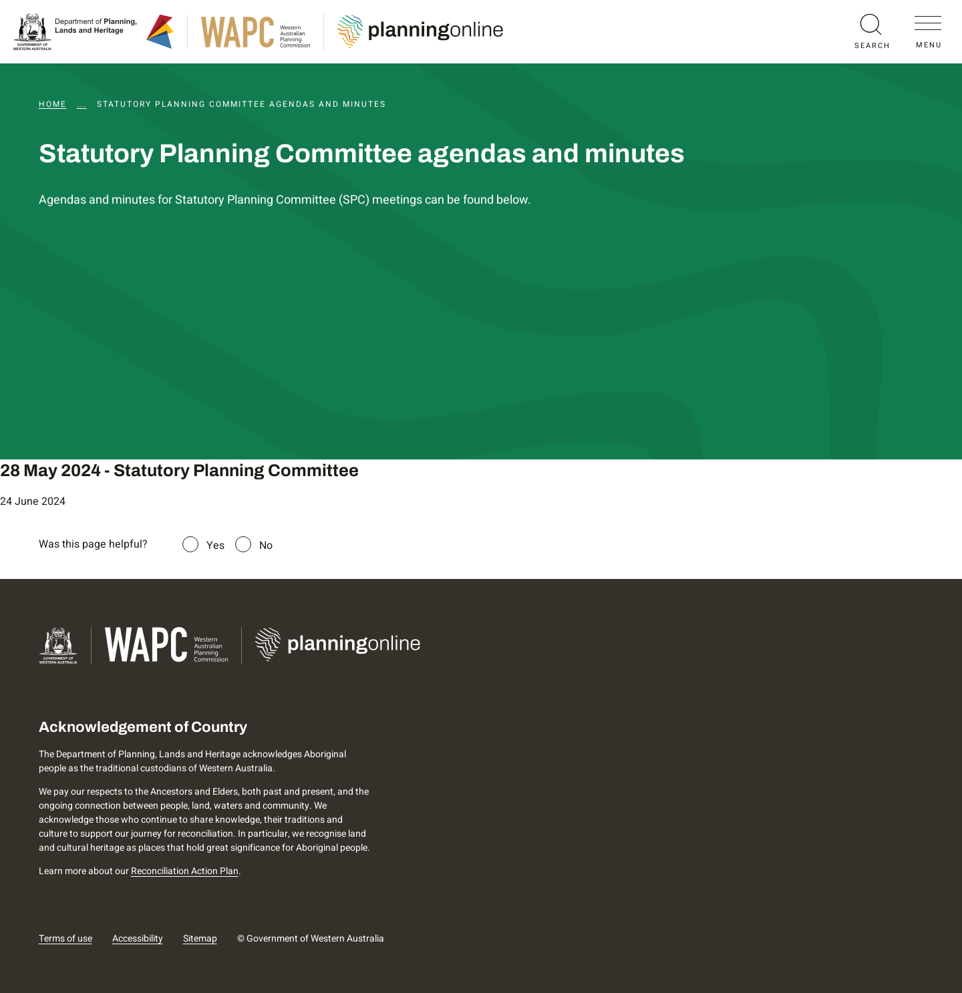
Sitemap (200, 939)
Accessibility (137, 939)
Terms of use (65, 939)
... (82, 104)
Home (53, 104)
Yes (215, 546)
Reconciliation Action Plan (184, 871)
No (266, 546)
